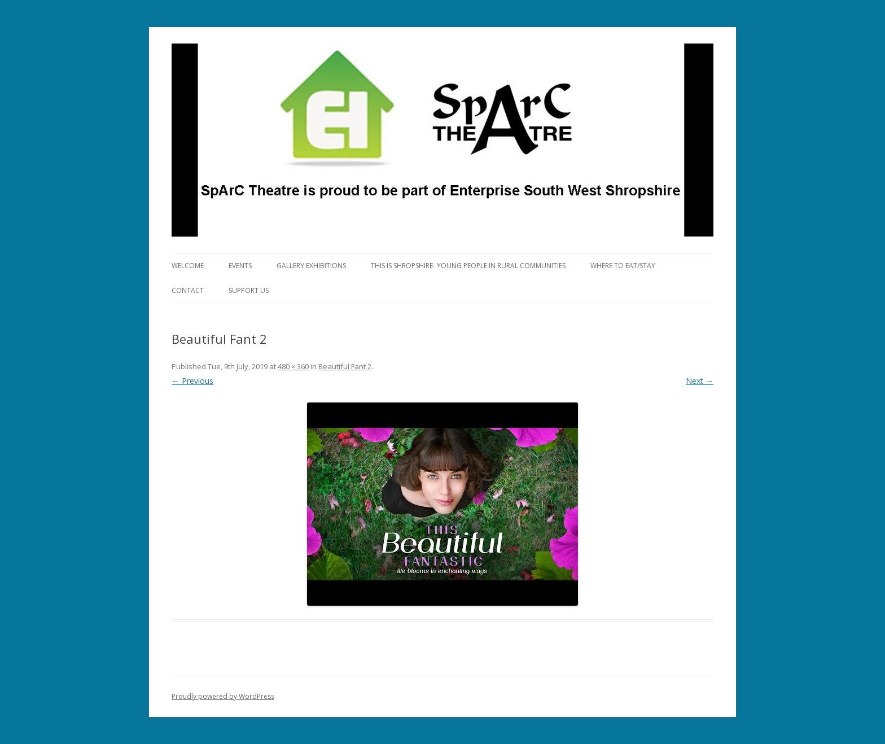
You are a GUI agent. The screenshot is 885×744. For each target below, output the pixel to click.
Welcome (188, 265)
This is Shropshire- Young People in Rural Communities (468, 265)
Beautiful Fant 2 (344, 366)
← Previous (192, 380)
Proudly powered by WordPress (223, 696)
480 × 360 (293, 366)
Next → (699, 380)
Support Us (249, 290)
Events (240, 265)
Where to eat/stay (622, 265)
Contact (188, 290)
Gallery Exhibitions (311, 265)
